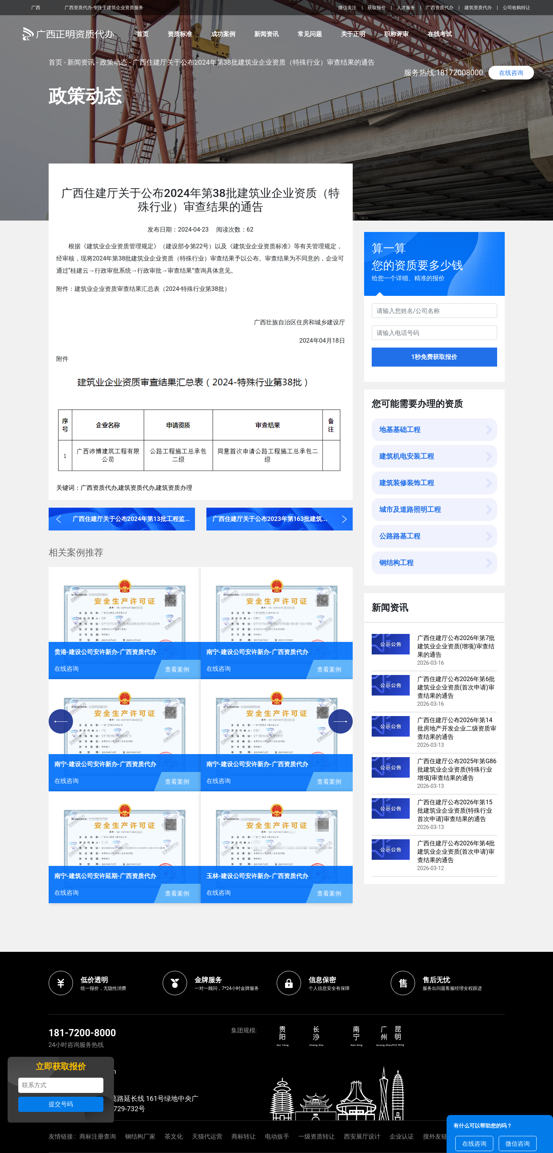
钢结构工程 (396, 563)
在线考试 (440, 34)
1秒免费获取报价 (434, 357)
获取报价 (377, 7)
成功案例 (223, 34)
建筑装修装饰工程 (406, 483)
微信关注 (348, 7)
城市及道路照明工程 (410, 509)
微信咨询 (517, 1143)
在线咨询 (511, 72)
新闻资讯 (266, 34)
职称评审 (396, 34)
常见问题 (310, 34)
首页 (142, 34)
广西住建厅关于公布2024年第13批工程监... (131, 519)
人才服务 (406, 7)
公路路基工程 (399, 536)
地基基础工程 (399, 430)
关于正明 (353, 34)
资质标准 (180, 34)
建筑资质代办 (478, 7)
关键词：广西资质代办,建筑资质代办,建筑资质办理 (124, 487)
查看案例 (177, 669)
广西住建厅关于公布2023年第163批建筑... (269, 519)
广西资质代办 (439, 7)
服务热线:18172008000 (443, 72)
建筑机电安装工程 (406, 456)
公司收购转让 (516, 7)
